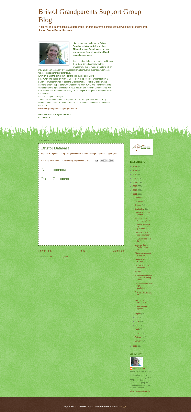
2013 (135, 186)
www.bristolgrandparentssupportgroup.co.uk (57, 108)
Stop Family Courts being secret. (142, 301)
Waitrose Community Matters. (143, 213)
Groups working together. (141, 307)
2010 (135, 346)
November (139, 201)
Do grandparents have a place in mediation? (143, 286)
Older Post (118, 250)
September (139, 209)
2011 (135, 194)
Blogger (123, 406)
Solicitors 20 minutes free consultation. (143, 234)
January (138, 341)
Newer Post (44, 250)
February (139, 337)
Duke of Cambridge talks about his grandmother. (142, 226)
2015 (135, 178)
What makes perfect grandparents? (143, 254)
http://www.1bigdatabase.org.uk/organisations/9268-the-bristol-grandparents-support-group (79, 154)
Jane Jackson (139, 369)
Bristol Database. (141, 271)
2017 (135, 170)
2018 (135, 166)
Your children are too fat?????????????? (143, 294)
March (137, 333)
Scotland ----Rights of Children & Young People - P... (143, 277)
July (137, 317)
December (139, 197)
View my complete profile (140, 391)
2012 (135, 190)
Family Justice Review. (140, 260)
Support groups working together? (143, 219)
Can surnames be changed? (142, 266)
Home (82, 250)
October (138, 205)
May (137, 325)
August (138, 314)
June (137, 321)
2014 (135, 182)
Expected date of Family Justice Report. (141, 247)
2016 (135, 174)
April (137, 329)
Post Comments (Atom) (59, 256)
